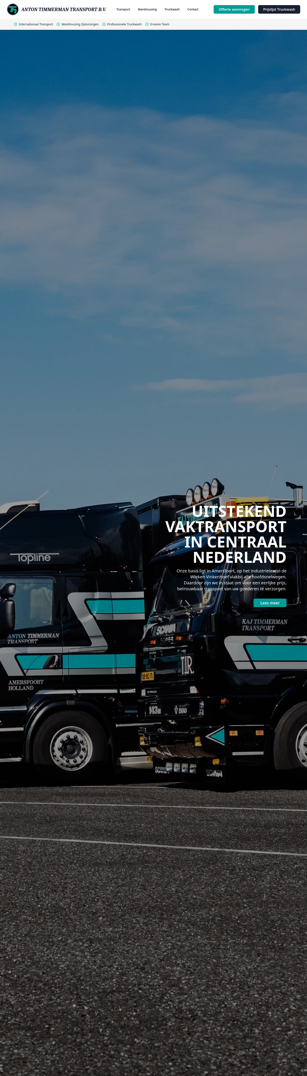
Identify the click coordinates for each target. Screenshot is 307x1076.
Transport (123, 9)
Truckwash (172, 9)
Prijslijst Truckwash (279, 9)
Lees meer (270, 602)
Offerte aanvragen (234, 9)
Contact (192, 9)
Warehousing (147, 9)
